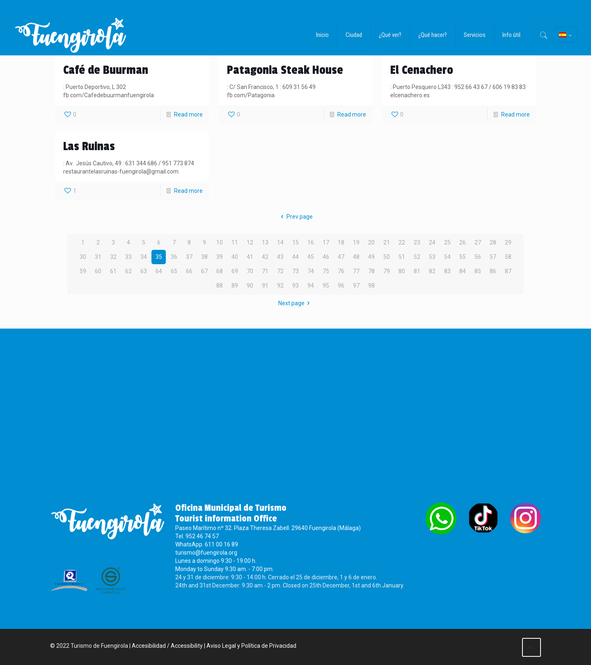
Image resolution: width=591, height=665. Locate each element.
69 (234, 271)
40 (234, 257)
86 (493, 271)
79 (386, 271)
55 (462, 257)
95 (326, 285)
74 (310, 271)
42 (265, 257)
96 (341, 285)
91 (265, 285)
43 (280, 257)
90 (250, 285)
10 (219, 242)
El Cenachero (421, 70)
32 (113, 257)
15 (295, 242)
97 (356, 285)
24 (432, 242)
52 (417, 257)
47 (341, 257)
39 (219, 257)
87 (508, 271)
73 (295, 271)
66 (189, 271)
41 (250, 257)
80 (402, 271)
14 (280, 242)
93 (295, 285)
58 (508, 257)
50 (386, 257)
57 (493, 257)
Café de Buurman (105, 70)
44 (295, 257)
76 (341, 271)
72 (280, 271)
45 (310, 257)
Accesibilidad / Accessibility (167, 645)
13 (265, 242)
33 (128, 257)
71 (265, 271)
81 (417, 271)
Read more (188, 114)
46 (326, 257)
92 (280, 285)
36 (174, 257)
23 (417, 242)
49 (371, 257)
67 (204, 271)
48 (356, 257)
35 (159, 257)
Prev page (295, 216)
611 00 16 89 (221, 544)
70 (250, 271)
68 (219, 271)
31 (98, 257)
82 (432, 271)
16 (310, 242)
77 (356, 271)
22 (402, 242)
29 (508, 242)
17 (326, 242)
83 (447, 271)
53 (432, 257)
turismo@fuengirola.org (206, 552)
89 (234, 285)
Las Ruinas (89, 146)
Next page (295, 303)
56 (477, 257)
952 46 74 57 (202, 536)
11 (234, 242)
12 (250, 242)
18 (341, 242)
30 (83, 257)
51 (402, 257)
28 (493, 242)
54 (447, 257)
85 (477, 271)
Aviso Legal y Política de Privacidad (251, 645)
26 (462, 242)
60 (98, 271)
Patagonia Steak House (285, 70)
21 (386, 242)
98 (371, 285)
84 (462, 271)
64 (159, 271)
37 (189, 257)
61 (113, 271)
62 (128, 271)
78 (371, 271)
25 (447, 242)
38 (204, 257)
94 (310, 285)
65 (174, 271)
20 (371, 242)
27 (477, 242)
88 (219, 285)
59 (83, 271)
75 (326, 271)
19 (356, 242)
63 (143, 271)
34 (143, 257)
